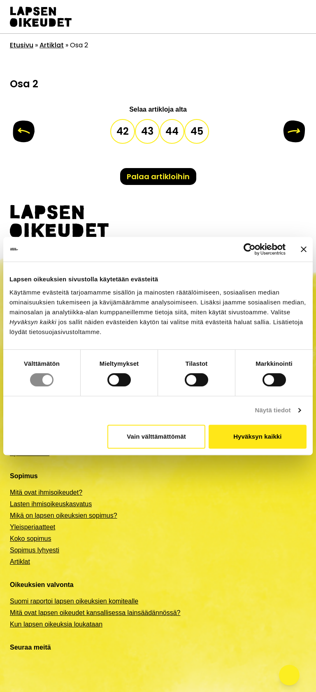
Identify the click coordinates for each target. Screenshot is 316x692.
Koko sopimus (30, 538)
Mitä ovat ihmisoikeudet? (46, 492)
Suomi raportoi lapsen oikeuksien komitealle (74, 601)
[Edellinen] (23, 131)
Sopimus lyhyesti (34, 550)
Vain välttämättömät (156, 436)
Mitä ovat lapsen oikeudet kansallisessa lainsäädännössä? (95, 612)
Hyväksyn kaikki (257, 436)
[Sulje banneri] (304, 249)
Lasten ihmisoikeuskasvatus (51, 503)
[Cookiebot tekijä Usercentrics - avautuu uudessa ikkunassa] (250, 249)
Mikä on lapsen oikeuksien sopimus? (63, 515)
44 (172, 131)
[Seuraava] (294, 131)
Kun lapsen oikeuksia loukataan (56, 624)
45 (197, 131)
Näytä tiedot (273, 410)
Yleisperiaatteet (32, 527)
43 (147, 131)
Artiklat (52, 45)
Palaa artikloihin (158, 176)
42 (122, 131)
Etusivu (21, 45)
